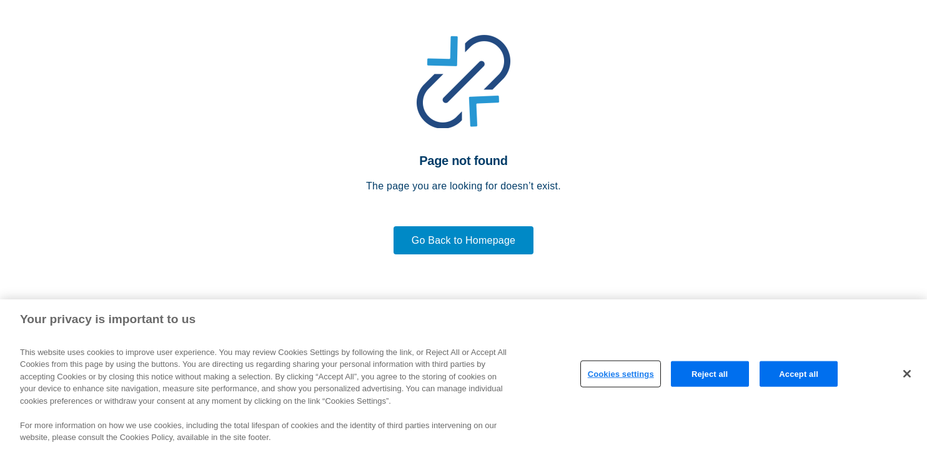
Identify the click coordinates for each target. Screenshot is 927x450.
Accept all (798, 373)
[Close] (907, 374)
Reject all (710, 373)
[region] (463, 374)
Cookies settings (621, 373)
